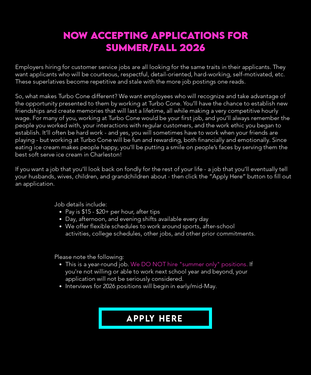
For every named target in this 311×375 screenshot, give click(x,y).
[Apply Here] (155, 318)
